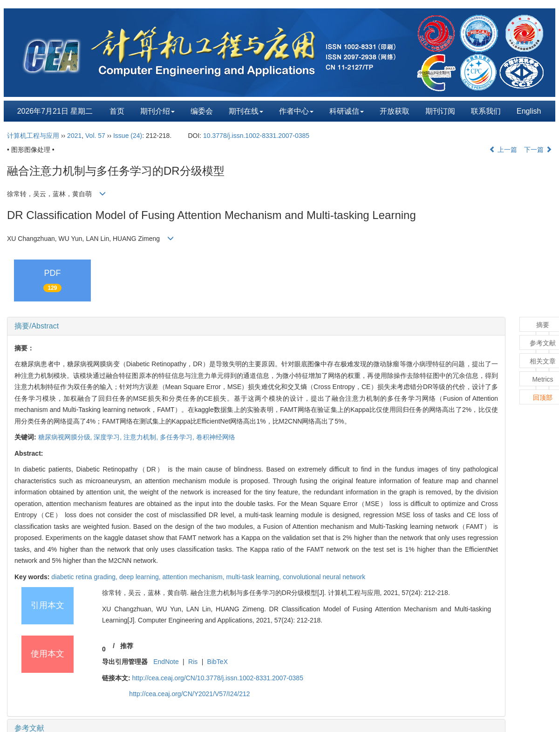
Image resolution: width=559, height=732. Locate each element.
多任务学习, (178, 437)
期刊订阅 (440, 111)
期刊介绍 (157, 111)
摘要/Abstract (36, 326)
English (529, 111)
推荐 (126, 646)
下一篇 (538, 149)
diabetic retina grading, (85, 577)
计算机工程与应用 (33, 135)
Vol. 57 (95, 135)
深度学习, (108, 437)
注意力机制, (141, 437)
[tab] (256, 326)
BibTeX (217, 661)
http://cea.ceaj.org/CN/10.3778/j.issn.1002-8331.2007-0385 (217, 678)
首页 (116, 111)
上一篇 (503, 149)
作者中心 (296, 111)
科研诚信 (346, 111)
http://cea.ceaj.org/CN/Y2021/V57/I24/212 (189, 694)
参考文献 (29, 728)
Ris (193, 661)
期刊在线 (246, 111)
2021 (74, 135)
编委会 (202, 111)
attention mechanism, (194, 577)
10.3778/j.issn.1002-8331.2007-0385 (256, 135)
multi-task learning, (254, 577)
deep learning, (141, 577)
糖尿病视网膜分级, (66, 437)
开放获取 (394, 111)
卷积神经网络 (215, 437)
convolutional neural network (324, 577)
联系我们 (486, 111)
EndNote (165, 661)
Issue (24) (127, 135)
